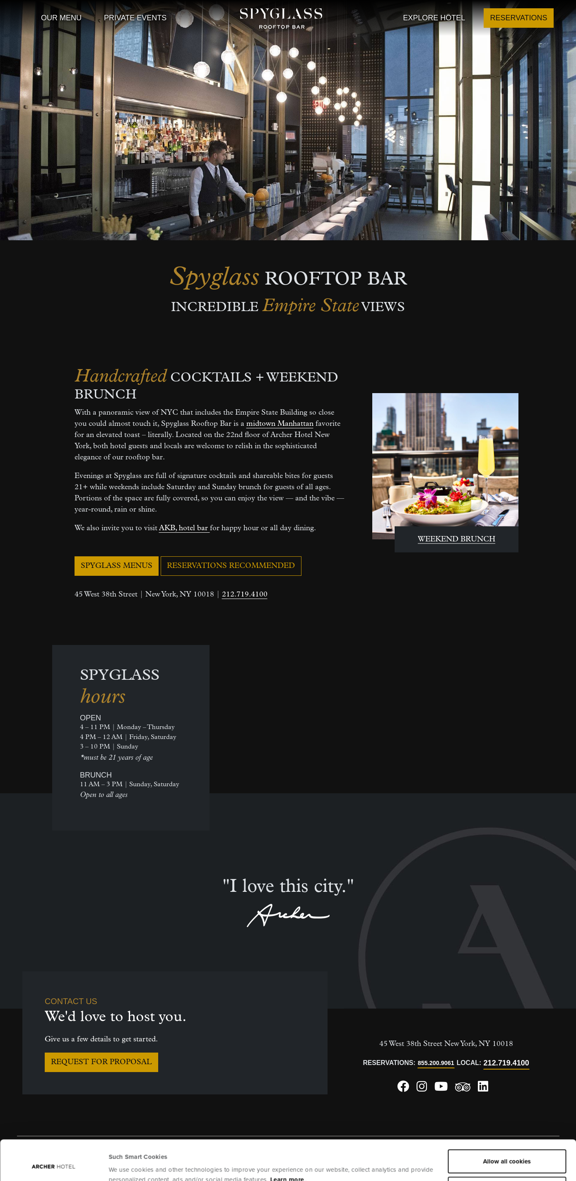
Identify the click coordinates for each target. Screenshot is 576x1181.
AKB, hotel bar (184, 528)
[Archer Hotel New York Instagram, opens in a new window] (422, 1089)
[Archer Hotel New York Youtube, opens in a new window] (441, 1089)
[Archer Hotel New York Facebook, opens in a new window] (403, 1089)
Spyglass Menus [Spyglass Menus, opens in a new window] (116, 566)
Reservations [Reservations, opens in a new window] (518, 18)
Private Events (135, 18)
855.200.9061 (436, 1063)
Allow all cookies (507, 1123)
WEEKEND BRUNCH (456, 539)
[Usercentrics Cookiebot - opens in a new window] (53, 1165)
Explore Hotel (434, 18)
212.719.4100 (245, 595)
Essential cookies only (507, 1150)
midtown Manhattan (279, 424)
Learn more (287, 1142)
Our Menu (61, 18)
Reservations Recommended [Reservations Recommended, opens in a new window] (231, 566)
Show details (126, 1164)
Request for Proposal (101, 1062)
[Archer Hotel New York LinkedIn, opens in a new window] (483, 1089)
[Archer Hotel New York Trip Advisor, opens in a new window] (462, 1090)
